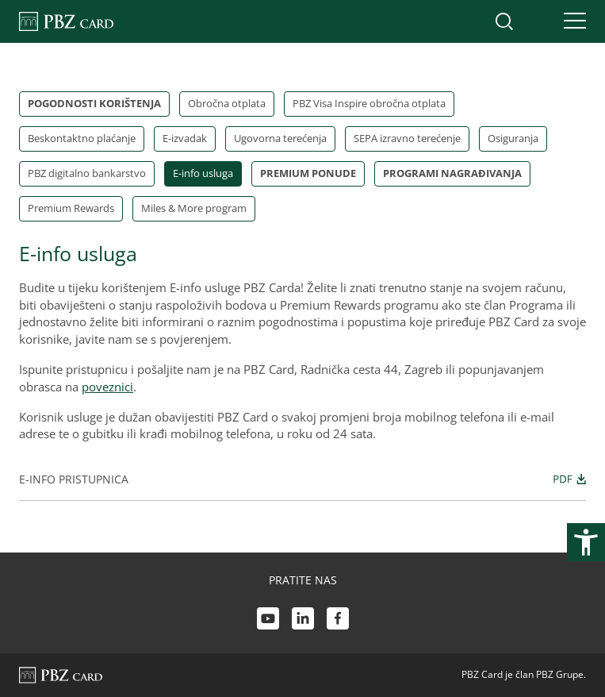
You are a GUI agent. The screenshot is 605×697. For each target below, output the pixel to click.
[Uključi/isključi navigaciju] (570, 21)
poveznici (107, 387)
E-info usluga (203, 173)
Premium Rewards (71, 208)
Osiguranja (513, 138)
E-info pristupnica (302, 478)
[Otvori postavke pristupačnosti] (586, 542)
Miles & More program (194, 208)
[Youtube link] (268, 620)
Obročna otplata (227, 103)
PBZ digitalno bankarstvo (87, 173)
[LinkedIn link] (303, 620)
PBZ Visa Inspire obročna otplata (369, 103)
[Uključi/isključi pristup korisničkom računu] (537, 21)
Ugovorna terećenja (280, 138)
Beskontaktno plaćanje (82, 138)
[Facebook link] (338, 620)
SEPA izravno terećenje (407, 138)
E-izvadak (185, 138)
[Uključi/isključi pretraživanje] (504, 21)
